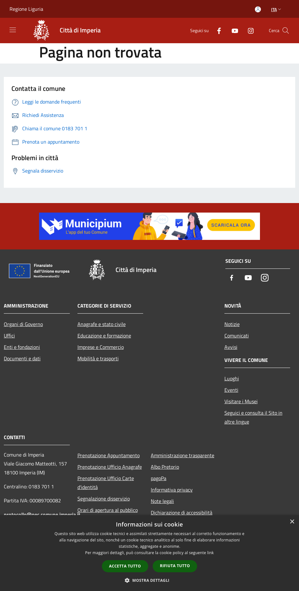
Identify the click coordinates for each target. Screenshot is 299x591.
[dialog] (149, 553)
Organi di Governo (23, 324)
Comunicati (236, 335)
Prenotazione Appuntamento (108, 455)
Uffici (9, 335)
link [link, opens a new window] (210, 552)
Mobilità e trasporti (98, 358)
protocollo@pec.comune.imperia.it (42, 514)
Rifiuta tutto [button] (175, 565)
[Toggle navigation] (13, 30)
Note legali (162, 501)
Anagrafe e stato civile (101, 324)
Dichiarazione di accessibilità (181, 512)
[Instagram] (248, 30)
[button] (149, 580)
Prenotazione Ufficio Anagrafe (109, 467)
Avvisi (230, 347)
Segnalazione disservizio (103, 498)
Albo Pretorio (165, 467)
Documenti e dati (22, 358)
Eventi (231, 390)
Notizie (232, 324)
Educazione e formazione (104, 335)
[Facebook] (216, 30)
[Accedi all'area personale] (258, 9)
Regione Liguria (26, 9)
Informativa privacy (172, 489)
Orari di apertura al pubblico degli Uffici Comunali (107, 514)
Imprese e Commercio (100, 347)
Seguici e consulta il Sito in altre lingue (253, 417)
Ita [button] (276, 9)
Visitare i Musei (241, 401)
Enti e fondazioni (22, 347)
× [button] (291, 522)
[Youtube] (232, 30)
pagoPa (158, 478)
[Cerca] (285, 30)
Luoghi (231, 378)
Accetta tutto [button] (125, 566)
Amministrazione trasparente (182, 455)
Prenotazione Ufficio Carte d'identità (105, 482)
